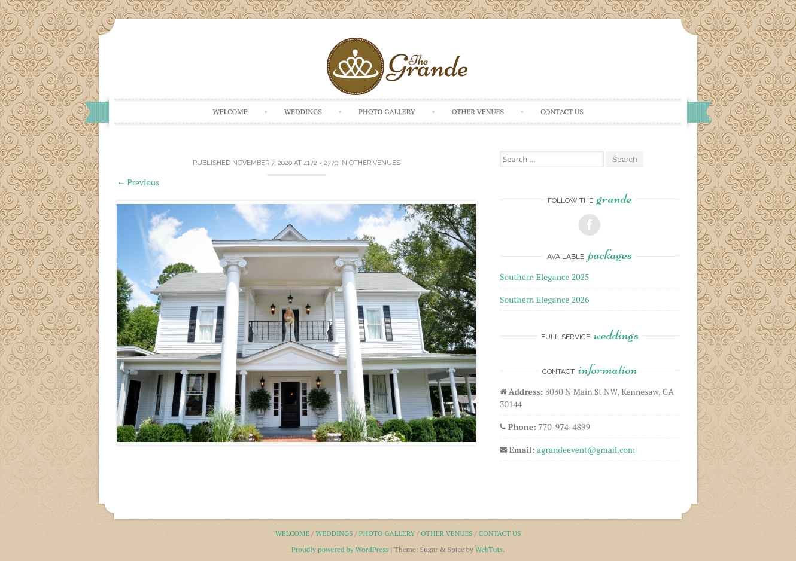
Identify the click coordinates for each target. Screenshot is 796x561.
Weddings (303, 111)
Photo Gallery (386, 111)
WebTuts (489, 549)
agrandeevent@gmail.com (586, 449)
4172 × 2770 (320, 163)
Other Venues (478, 111)
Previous (138, 182)
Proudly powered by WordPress (340, 549)
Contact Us (561, 111)
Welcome (230, 111)
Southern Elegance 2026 (545, 299)
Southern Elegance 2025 (545, 276)
